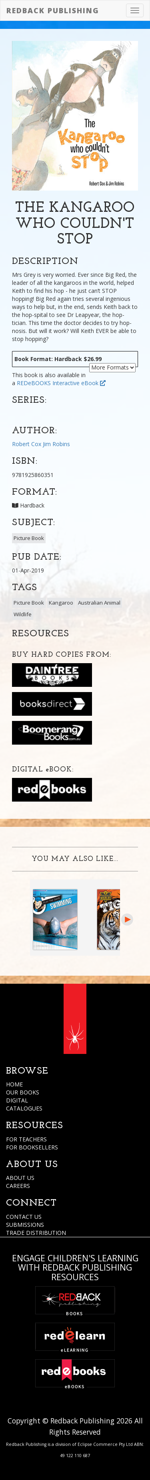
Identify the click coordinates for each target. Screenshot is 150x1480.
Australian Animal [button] (99, 602)
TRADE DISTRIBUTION (36, 1232)
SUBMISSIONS (25, 1224)
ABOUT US (20, 1178)
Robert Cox (26, 444)
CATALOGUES (24, 1108)
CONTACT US (24, 1216)
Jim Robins (56, 444)
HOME (14, 1084)
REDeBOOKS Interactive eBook (61, 383)
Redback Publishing (52, 10)
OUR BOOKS (22, 1092)
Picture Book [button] (29, 538)
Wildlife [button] (23, 614)
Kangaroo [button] (61, 602)
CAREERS (18, 1186)
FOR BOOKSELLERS (32, 1147)
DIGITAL (17, 1100)
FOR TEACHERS (26, 1139)
